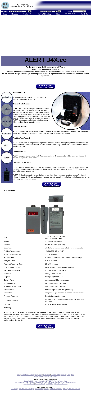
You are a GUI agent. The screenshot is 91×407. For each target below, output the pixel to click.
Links (58, 14)
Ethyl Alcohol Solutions (60, 384)
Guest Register (38, 376)
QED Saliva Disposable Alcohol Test (36, 382)
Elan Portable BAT (20, 382)
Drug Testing (38, 375)
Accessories (46, 375)
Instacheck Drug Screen (42, 389)
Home (5, 14)
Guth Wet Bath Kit (40, 384)
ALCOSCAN (49, 384)
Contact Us (27, 14)
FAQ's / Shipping (44, 14)
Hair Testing (14, 389)
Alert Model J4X (52, 382)
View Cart (70, 14)
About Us (14, 14)
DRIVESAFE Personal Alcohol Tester (56, 381)
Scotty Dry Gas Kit (29, 384)
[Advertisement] (45, 36)
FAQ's (68, 375)
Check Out (84, 14)
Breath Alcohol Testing (27, 375)
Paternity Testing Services (58, 375)
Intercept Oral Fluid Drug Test (71, 389)
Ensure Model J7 (28, 381)
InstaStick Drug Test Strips (26, 389)
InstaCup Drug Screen (56, 389)
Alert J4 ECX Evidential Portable (67, 382)
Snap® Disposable (39, 381)
